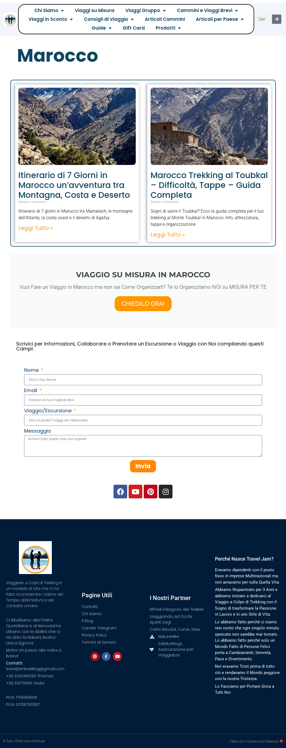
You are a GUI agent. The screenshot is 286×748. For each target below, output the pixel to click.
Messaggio (37, 431)
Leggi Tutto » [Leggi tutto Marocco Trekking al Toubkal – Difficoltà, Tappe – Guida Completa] (168, 234)
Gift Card (134, 28)
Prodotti (168, 28)
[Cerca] (276, 19)
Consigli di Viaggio (109, 19)
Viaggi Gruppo (145, 10)
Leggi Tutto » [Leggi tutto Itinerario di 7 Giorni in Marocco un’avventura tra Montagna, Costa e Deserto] (35, 228)
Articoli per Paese (220, 19)
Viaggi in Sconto (51, 19)
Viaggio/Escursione (48, 411)
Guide (102, 28)
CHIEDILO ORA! (143, 303)
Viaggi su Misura (94, 10)
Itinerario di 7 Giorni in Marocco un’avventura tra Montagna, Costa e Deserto (74, 185)
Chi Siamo (49, 10)
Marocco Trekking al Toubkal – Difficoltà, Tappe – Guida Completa (209, 185)
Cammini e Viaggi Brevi (207, 10)
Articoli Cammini (165, 19)
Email (31, 391)
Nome (32, 370)
